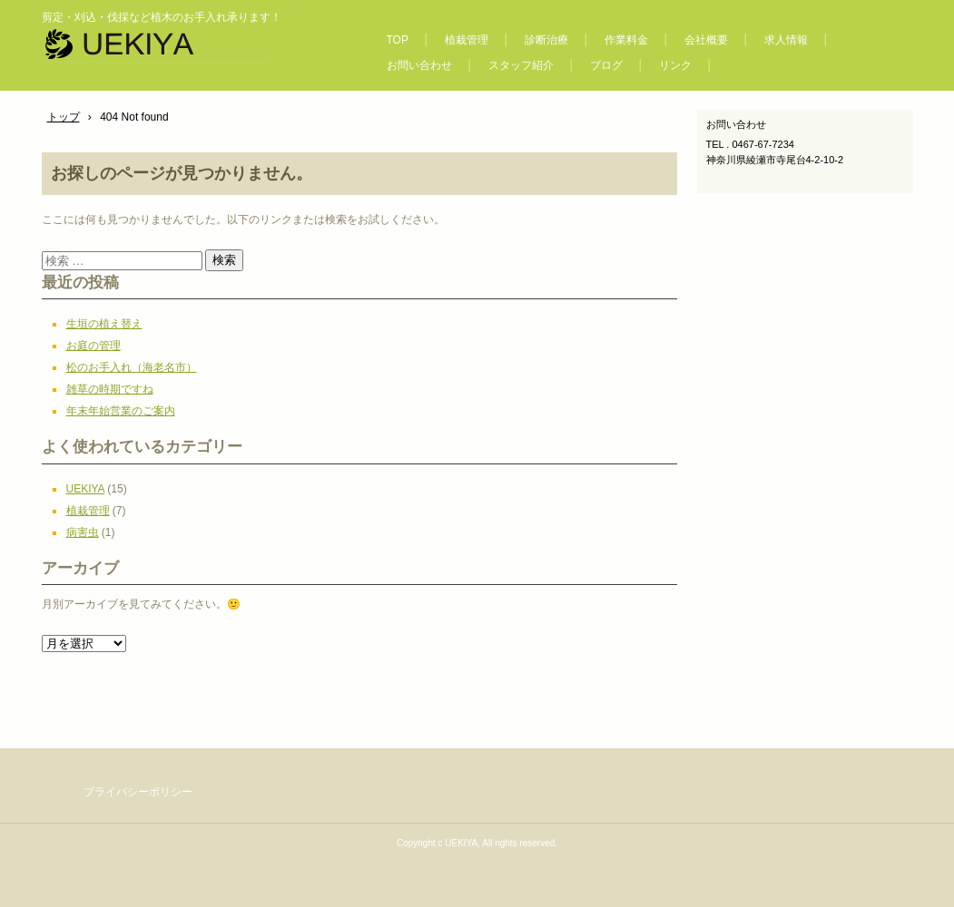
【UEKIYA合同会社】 (195, 49)
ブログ (606, 65)
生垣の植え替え (104, 323)
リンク (675, 65)
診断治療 (546, 40)
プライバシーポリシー (138, 791)
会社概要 (706, 40)
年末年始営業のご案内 (120, 411)
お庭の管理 (93, 345)
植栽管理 (466, 40)
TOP (397, 40)
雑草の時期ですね (109, 389)
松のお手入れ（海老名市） (131, 367)
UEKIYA (85, 489)
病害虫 (82, 532)
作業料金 (626, 40)
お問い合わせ (419, 65)
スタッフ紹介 (521, 65)
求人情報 (786, 40)
